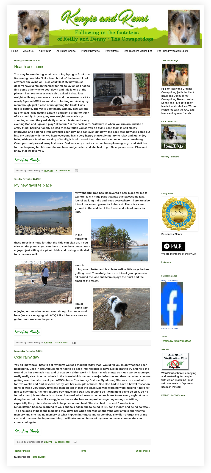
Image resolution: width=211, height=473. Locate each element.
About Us (28, 51)
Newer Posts (22, 450)
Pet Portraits (112, 51)
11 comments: (63, 170)
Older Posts (143, 450)
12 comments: (62, 442)
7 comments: (62, 342)
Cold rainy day (26, 357)
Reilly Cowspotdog (169, 281)
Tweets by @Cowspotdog (176, 341)
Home (14, 51)
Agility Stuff (45, 51)
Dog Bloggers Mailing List (138, 51)
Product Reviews (90, 51)
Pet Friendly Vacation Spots (172, 51)
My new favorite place (33, 185)
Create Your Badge (169, 328)
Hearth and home (29, 66)
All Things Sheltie (66, 51)
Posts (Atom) (38, 456)
